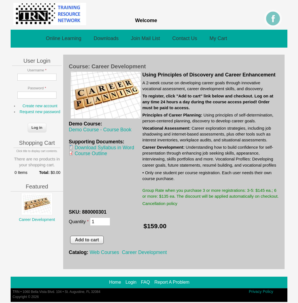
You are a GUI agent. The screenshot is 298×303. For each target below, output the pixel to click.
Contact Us (184, 38)
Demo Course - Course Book (100, 129)
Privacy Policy (261, 291)
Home (115, 282)
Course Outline (91, 153)
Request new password (40, 111)
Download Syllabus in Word (104, 147)
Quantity (79, 221)
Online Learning (63, 38)
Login (131, 282)
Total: (44, 172)
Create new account (40, 106)
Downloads (106, 38)
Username (37, 70)
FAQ (145, 282)
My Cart (218, 38)
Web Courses (104, 252)
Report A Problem (171, 282)
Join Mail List (145, 38)
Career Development (144, 252)
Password (37, 88)
